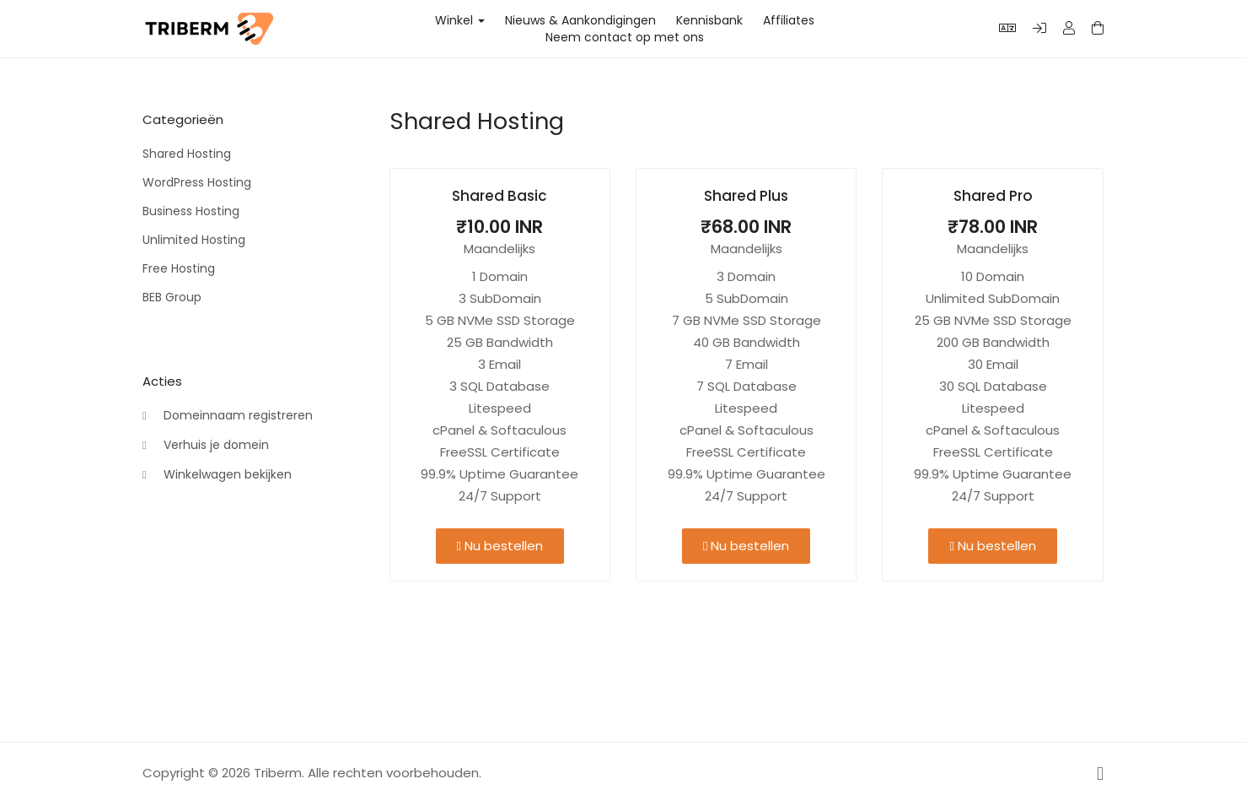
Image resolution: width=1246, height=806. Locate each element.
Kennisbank (709, 20)
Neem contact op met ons (624, 37)
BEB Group (171, 297)
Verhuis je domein (205, 445)
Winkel (460, 20)
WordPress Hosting (196, 182)
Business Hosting (190, 211)
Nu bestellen (500, 545)
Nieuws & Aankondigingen (580, 20)
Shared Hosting (186, 153)
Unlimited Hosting (193, 239)
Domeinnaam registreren (227, 416)
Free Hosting (178, 268)
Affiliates (788, 20)
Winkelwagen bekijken (217, 475)
